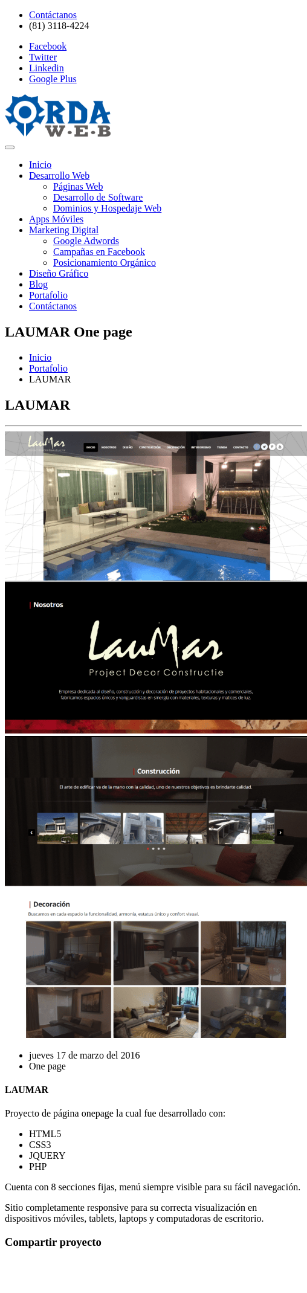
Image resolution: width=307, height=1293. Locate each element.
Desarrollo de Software (98, 197)
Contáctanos (53, 15)
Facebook (47, 46)
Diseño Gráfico (58, 273)
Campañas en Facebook (99, 252)
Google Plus (53, 79)
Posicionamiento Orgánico (104, 262)
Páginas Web (78, 186)
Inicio (40, 165)
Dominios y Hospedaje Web (107, 208)
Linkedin (46, 68)
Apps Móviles (56, 219)
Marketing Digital (64, 230)
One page (47, 1066)
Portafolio (48, 295)
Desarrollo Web (59, 175)
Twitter (43, 57)
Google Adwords (86, 241)
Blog (38, 284)
